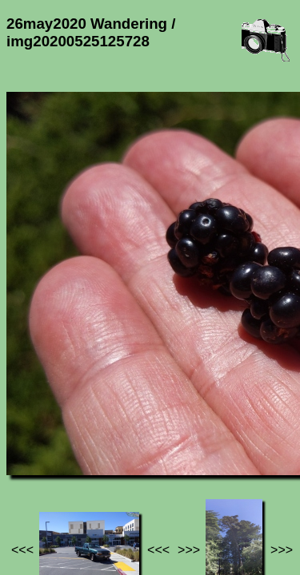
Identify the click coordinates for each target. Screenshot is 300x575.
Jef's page (35, 470)
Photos (95, 470)
